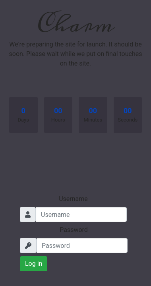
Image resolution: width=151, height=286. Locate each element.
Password (74, 230)
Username (73, 199)
